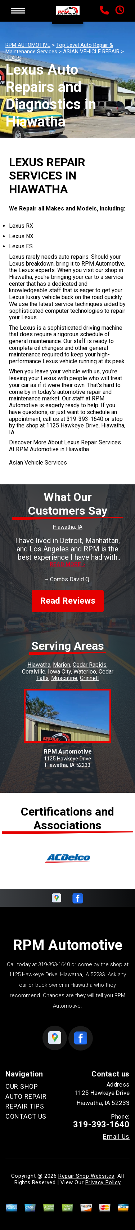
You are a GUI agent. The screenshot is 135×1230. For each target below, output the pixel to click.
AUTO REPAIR (26, 1096)
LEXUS (13, 58)
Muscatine (64, 678)
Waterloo (84, 671)
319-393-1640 (85, 419)
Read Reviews (67, 601)
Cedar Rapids (90, 664)
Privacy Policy (103, 1182)
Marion (61, 664)
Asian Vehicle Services (38, 462)
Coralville (33, 671)
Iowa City (59, 671)
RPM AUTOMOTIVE (27, 45)
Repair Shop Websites (86, 1176)
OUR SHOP (21, 1086)
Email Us (116, 1136)
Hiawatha (38, 664)
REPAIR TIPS (24, 1106)
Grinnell (89, 678)
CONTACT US (25, 1116)
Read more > (67, 564)
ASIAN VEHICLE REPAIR (91, 51)
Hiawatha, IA (67, 527)
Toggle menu (18, 10)
